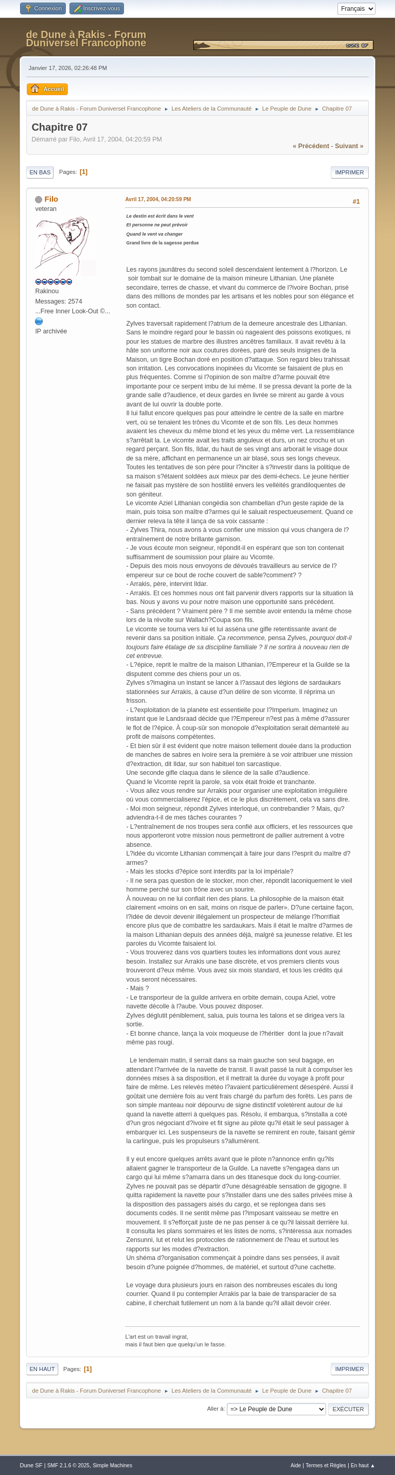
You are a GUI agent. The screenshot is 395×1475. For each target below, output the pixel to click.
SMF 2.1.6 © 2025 (68, 1465)
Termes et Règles (326, 1465)
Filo (52, 198)
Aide (296, 1465)
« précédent (311, 146)
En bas (39, 172)
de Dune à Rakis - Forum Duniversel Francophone (86, 38)
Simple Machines (112, 1465)
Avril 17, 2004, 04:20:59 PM (158, 199)
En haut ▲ (363, 1465)
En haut (42, 1369)
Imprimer (349, 172)
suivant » (349, 146)
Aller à (215, 1409)
